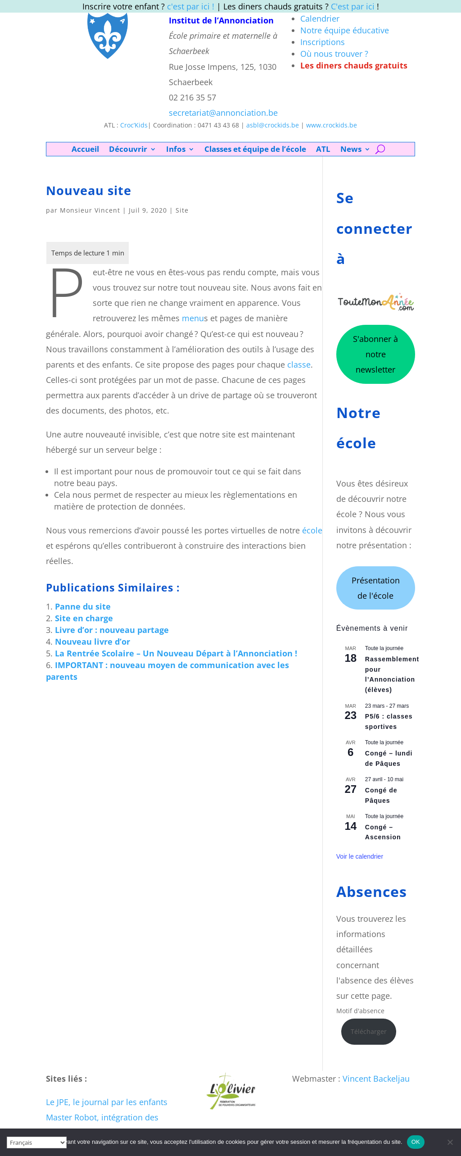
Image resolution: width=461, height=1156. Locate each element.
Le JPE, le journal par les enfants (106, 1102)
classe (299, 364)
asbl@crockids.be (272, 125)
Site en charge (84, 618)
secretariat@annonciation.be (223, 112)
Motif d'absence (360, 1010)
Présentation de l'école (376, 588)
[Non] (449, 1142)
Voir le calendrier (359, 856)
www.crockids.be (331, 125)
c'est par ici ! (190, 6)
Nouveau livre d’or (92, 641)
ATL (323, 150)
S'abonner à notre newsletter (375, 354)
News (351, 150)
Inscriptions (322, 41)
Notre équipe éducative (344, 30)
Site (182, 210)
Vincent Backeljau (376, 1078)
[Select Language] (37, 1142)
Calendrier (319, 18)
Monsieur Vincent (90, 210)
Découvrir (128, 150)
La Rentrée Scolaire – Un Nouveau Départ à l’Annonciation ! (176, 653)
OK (415, 1141)
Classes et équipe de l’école (255, 150)
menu (193, 318)
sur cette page (363, 995)
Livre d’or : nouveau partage (112, 629)
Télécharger (369, 1031)
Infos (175, 150)
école (312, 530)
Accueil (85, 150)
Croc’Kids (134, 125)
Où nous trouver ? (334, 53)
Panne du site (83, 606)
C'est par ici (353, 6)
